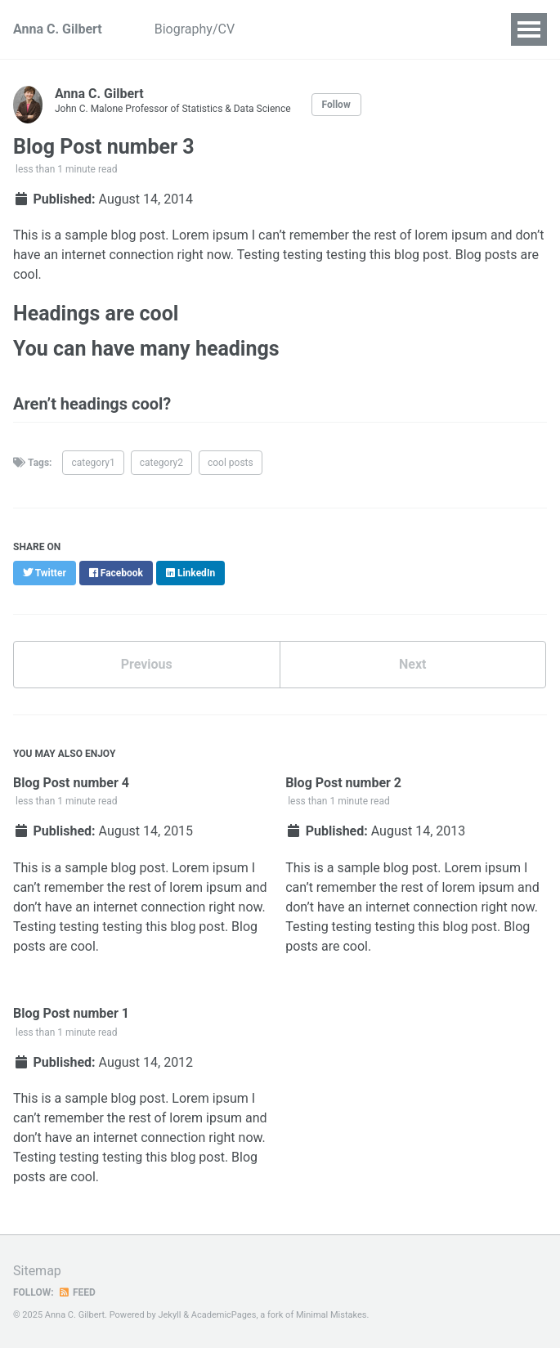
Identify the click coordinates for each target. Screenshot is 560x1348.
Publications (371, 29)
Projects (285, 29)
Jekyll (169, 1315)
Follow (336, 104)
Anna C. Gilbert (57, 29)
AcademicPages (224, 1315)
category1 (92, 462)
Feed (77, 1292)
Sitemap (37, 1271)
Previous (146, 664)
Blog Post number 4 (71, 782)
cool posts (230, 462)
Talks (448, 29)
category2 (161, 462)
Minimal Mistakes (331, 1315)
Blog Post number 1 (71, 1013)
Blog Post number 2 (343, 782)
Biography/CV (195, 29)
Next (412, 664)
